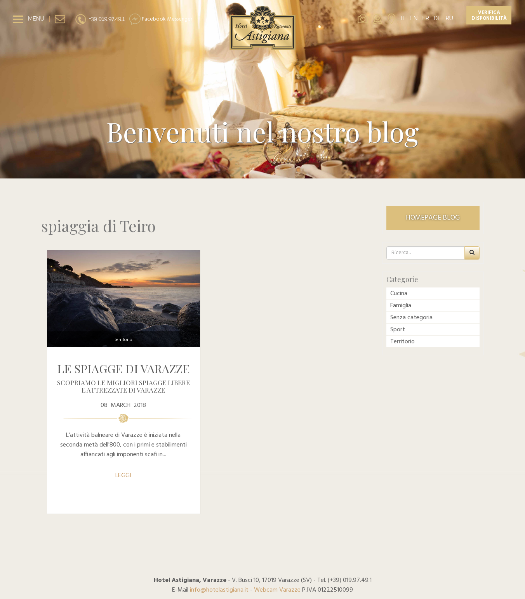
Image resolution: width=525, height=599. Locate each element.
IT (403, 18)
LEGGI (123, 476)
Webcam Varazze (277, 590)
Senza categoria (411, 318)
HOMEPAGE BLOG (433, 217)
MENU (36, 19)
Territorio (123, 340)
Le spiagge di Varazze (123, 368)
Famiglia (400, 306)
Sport (397, 330)
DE (437, 18)
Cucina (398, 294)
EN (413, 18)
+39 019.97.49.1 (100, 19)
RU (449, 18)
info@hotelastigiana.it (219, 590)
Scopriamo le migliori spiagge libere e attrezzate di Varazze (123, 386)
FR (425, 18)
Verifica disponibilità (489, 16)
